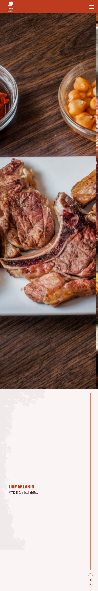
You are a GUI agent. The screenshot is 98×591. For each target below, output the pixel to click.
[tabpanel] (39, 490)
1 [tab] (91, 576)
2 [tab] (91, 580)
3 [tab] (91, 585)
